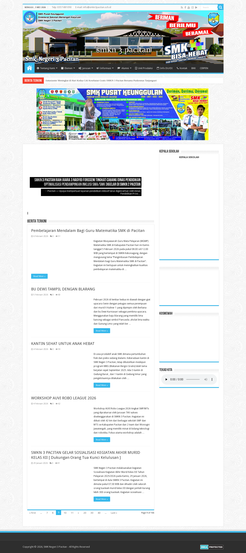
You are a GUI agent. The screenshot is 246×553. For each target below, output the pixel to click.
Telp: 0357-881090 (61, 7)
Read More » (39, 276)
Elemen (66, 68)
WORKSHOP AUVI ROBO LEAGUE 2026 (63, 398)
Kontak (182, 68)
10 (65, 512)
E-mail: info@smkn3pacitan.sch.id (93, 7)
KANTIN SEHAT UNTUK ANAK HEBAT (63, 343)
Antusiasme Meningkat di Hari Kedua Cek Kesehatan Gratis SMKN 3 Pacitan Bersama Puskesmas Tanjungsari (101, 80)
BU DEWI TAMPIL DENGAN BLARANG (63, 289)
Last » (114, 512)
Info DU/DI (165, 68)
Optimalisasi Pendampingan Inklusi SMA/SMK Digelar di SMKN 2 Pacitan (92, 184)
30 (92, 512)
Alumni (123, 68)
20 (84, 512)
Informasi (104, 68)
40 (99, 512)
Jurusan (85, 68)
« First (32, 512)
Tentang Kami (46, 68)
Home (30, 68)
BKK (193, 68)
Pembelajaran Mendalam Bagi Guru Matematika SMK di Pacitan (88, 230)
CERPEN (204, 68)
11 (72, 512)
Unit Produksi (144, 68)
